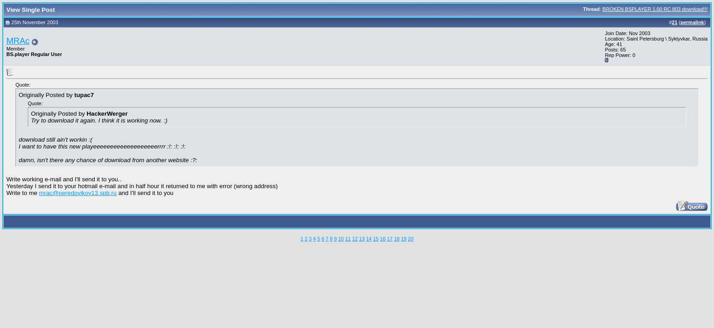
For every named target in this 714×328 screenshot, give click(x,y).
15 (375, 238)
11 (348, 238)
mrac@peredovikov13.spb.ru (78, 193)
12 (354, 238)
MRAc (18, 41)
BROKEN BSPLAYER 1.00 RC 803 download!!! (655, 9)
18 (396, 238)
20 (410, 238)
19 (403, 238)
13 (362, 238)
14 (369, 238)
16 (383, 238)
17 (390, 238)
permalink (692, 22)
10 (341, 238)
